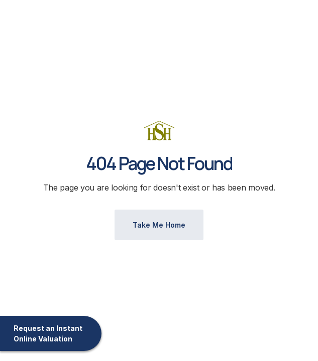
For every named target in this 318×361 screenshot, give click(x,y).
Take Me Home (159, 225)
